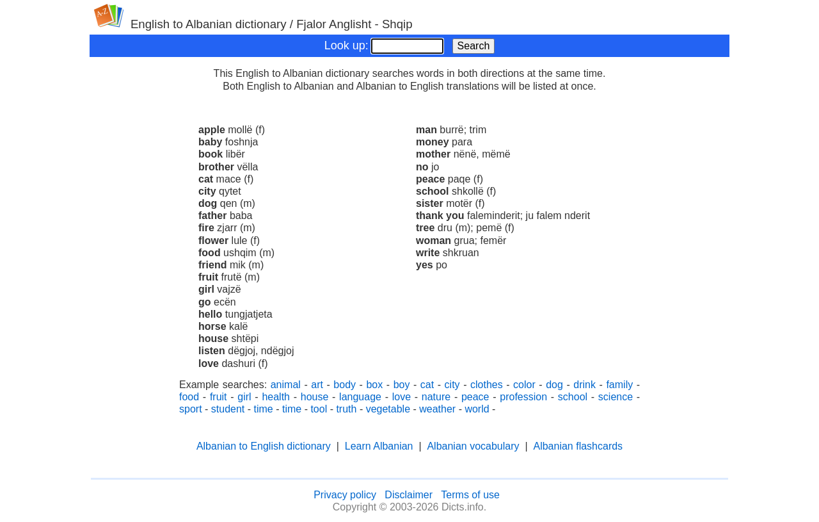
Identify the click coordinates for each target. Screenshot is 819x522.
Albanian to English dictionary (263, 446)
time (263, 409)
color (524, 384)
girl (244, 396)
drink (584, 384)
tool (318, 409)
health (276, 396)
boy (402, 384)
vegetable (388, 409)
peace (475, 396)
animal (286, 384)
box (374, 384)
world (477, 409)
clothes (486, 384)
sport (190, 409)
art (317, 384)
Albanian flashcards (578, 446)
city (452, 384)
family (619, 384)
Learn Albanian (379, 446)
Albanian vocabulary (473, 446)
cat (427, 384)
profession (523, 396)
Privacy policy (345, 494)
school (572, 396)
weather (437, 409)
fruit (218, 396)
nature (436, 396)
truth (346, 409)
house (315, 396)
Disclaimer (409, 494)
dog (554, 384)
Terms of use (470, 494)
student (227, 409)
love (401, 396)
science (615, 396)
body (344, 384)
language (360, 396)
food (189, 396)
